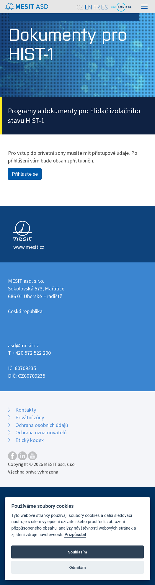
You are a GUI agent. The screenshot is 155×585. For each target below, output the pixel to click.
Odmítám (77, 567)
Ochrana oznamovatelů (41, 432)
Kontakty (25, 409)
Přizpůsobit (75, 534)
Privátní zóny (29, 417)
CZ (80, 7)
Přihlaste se (25, 173)
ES (104, 7)
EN (88, 7)
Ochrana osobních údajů (41, 425)
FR (96, 7)
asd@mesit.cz (23, 345)
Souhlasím (77, 552)
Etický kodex (29, 440)
